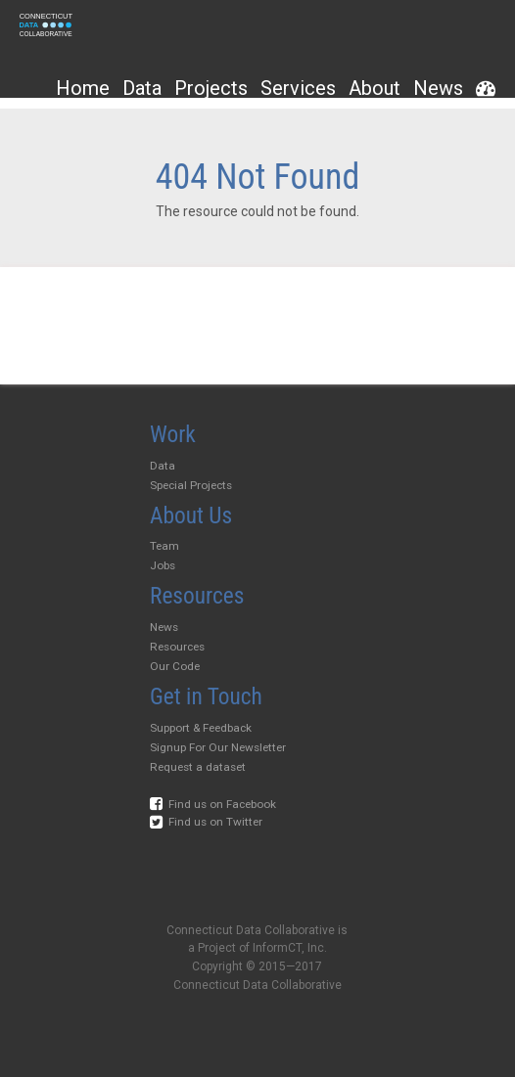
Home (83, 88)
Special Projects (191, 485)
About (374, 88)
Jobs (162, 565)
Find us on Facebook (213, 804)
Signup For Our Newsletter (218, 747)
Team (164, 546)
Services (298, 88)
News (438, 88)
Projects (211, 88)
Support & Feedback (201, 728)
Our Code (175, 666)
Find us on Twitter (206, 822)
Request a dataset (198, 767)
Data (142, 88)
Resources (177, 646)
